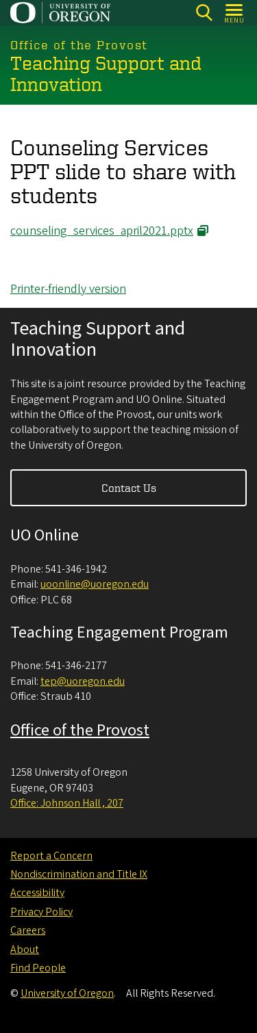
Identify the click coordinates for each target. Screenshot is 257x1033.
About (24, 949)
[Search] (203, 12)
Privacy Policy (41, 911)
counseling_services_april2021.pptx (101, 230)
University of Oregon (67, 993)
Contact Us (128, 488)
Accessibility (37, 892)
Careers (27, 930)
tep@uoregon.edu (82, 681)
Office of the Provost (79, 730)
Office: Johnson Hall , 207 (66, 803)
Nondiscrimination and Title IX (78, 874)
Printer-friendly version (68, 289)
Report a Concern (51, 855)
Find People (38, 968)
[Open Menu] (235, 13)
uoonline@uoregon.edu (94, 584)
